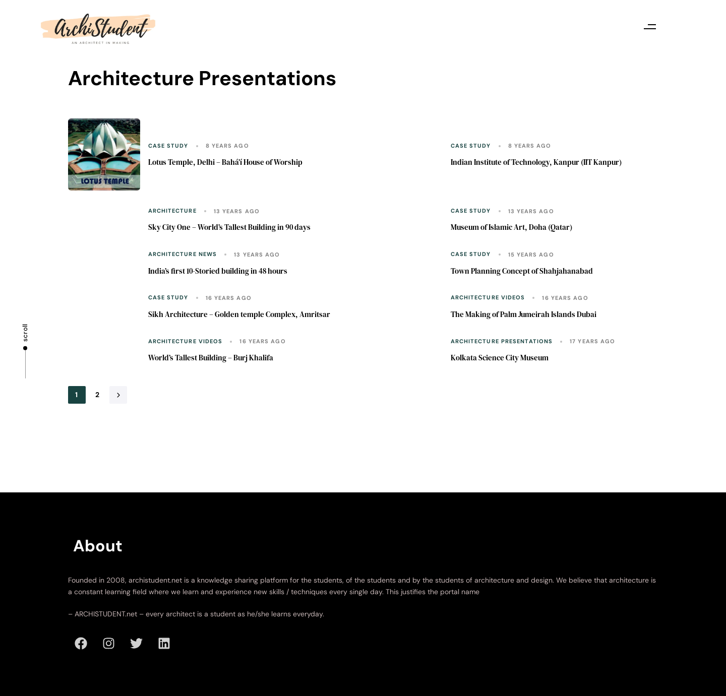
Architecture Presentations (502, 341)
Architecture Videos (488, 297)
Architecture (172, 211)
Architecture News (182, 254)
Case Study (168, 146)
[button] (650, 26)
